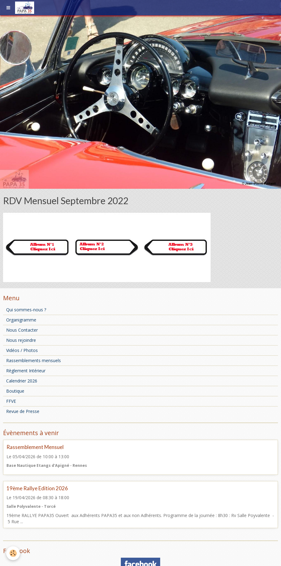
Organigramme (21, 320)
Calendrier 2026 (21, 381)
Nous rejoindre (21, 340)
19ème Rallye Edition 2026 (37, 488)
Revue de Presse (22, 411)
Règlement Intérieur (26, 371)
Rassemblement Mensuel (35, 447)
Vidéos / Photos (22, 350)
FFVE (11, 401)
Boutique (15, 391)
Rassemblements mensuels (33, 360)
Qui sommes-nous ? (26, 310)
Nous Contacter (22, 330)
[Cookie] (13, 553)
